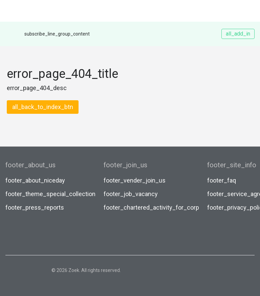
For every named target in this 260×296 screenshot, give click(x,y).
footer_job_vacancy (131, 193)
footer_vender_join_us (135, 180)
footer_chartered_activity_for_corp (151, 207)
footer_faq (221, 180)
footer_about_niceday (35, 180)
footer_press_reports (34, 207)
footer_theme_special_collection (50, 193)
